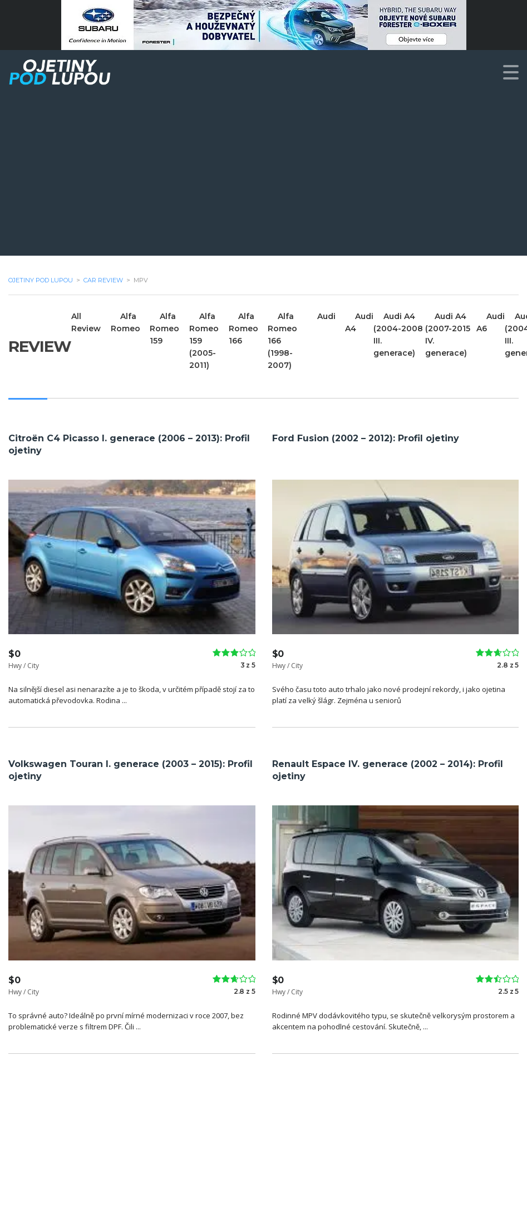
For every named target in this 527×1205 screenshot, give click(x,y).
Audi (327, 316)
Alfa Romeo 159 (165, 328)
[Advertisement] (263, 178)
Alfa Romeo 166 (244, 328)
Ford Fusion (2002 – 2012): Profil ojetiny (365, 438)
